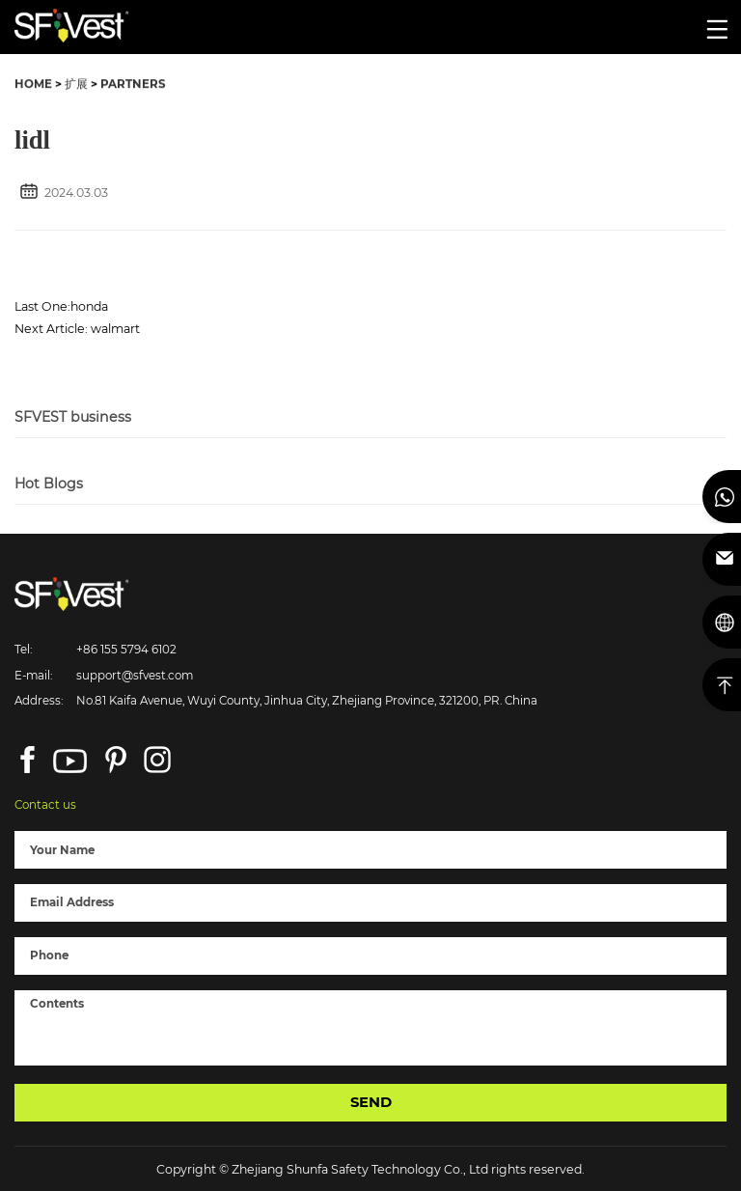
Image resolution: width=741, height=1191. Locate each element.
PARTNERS (133, 85)
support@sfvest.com (134, 675)
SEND (371, 1102)
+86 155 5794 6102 (126, 649)
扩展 (76, 85)
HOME (33, 85)
